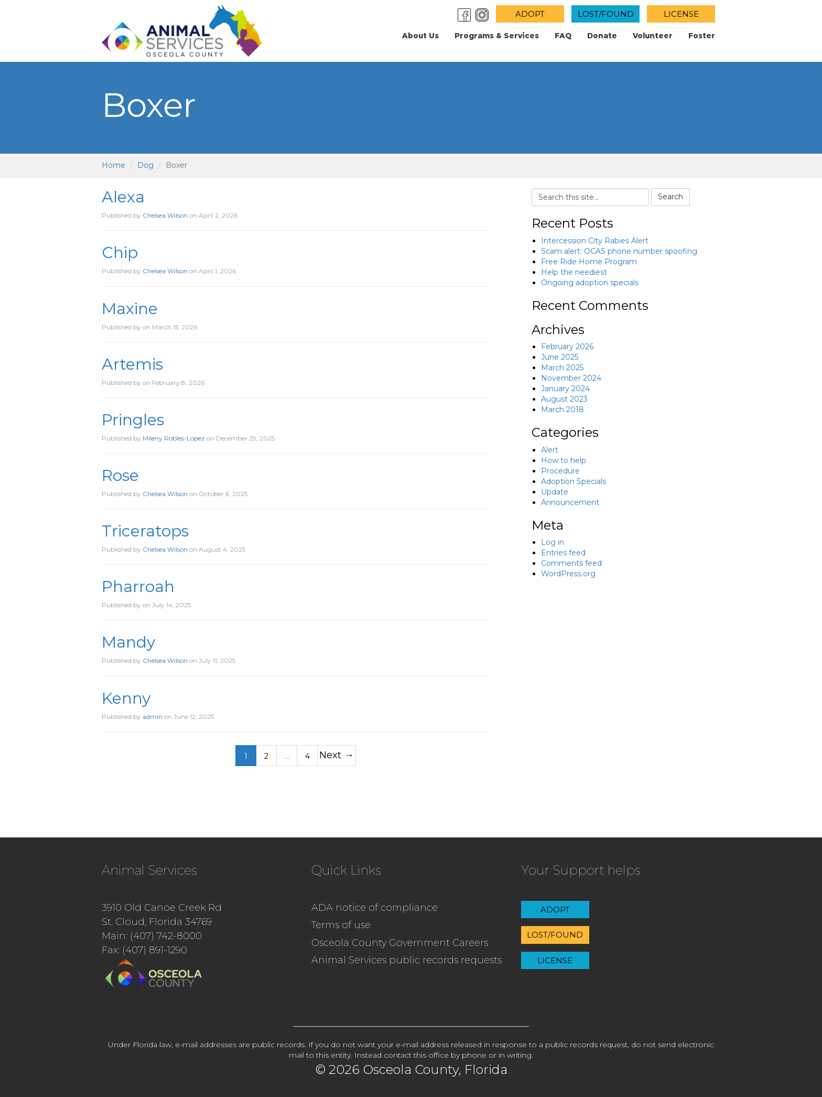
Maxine (130, 308)
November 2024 (571, 378)
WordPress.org (568, 573)
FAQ (563, 35)
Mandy (128, 642)
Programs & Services (497, 35)
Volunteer (653, 35)
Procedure (560, 471)
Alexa (123, 197)
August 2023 (564, 399)
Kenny (126, 698)
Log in (552, 542)
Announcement (570, 502)
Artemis (132, 364)
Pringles (133, 419)
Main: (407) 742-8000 (152, 936)
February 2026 (567, 346)
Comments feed (571, 563)
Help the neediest (574, 272)
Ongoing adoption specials (590, 282)
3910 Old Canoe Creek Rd (162, 907)
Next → (336, 755)
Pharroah (138, 586)
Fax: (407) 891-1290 (144, 950)
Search (670, 196)
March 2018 (562, 409)
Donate (602, 35)
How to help (563, 460)
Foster (701, 35)
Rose (120, 475)
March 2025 (562, 367)
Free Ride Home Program (589, 261)
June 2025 (559, 357)
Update (554, 492)
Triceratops (145, 531)
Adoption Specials (573, 481)
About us (420, 35)
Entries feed (563, 552)
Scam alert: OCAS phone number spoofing (619, 251)
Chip (120, 252)
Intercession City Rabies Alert (594, 240)
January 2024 (565, 388)
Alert (549, 450)
